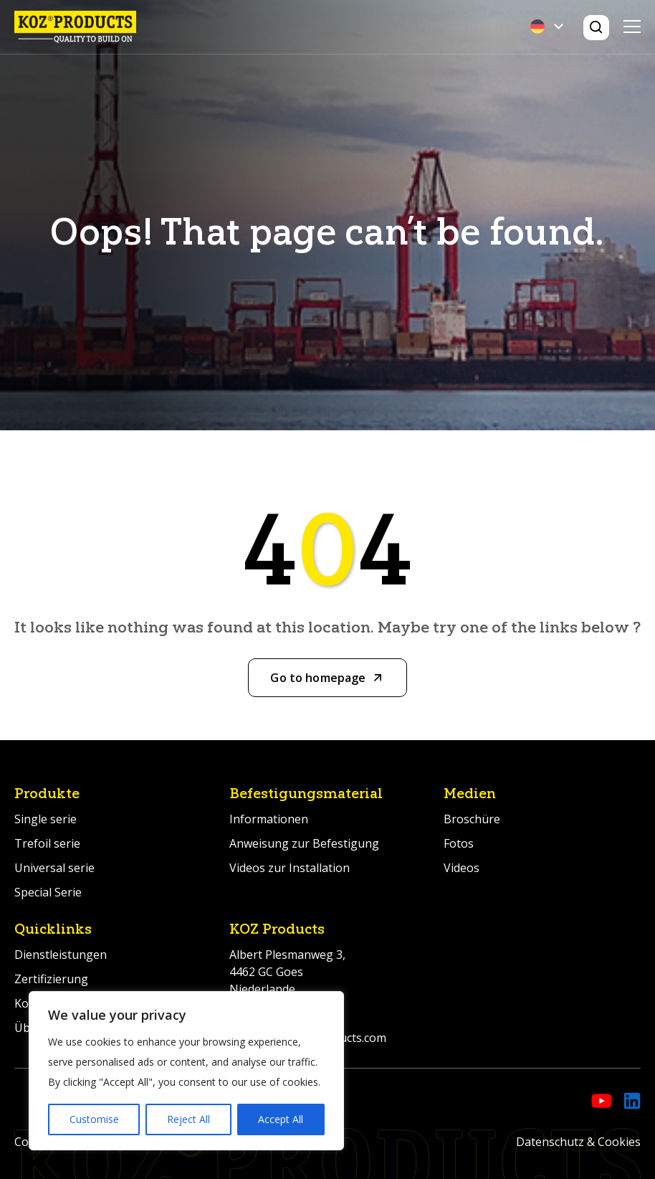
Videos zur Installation (289, 868)
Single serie (45, 819)
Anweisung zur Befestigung (304, 843)
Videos (461, 868)
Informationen (268, 819)
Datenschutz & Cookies (578, 1142)
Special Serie (48, 892)
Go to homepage (317, 678)
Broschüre (472, 819)
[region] (186, 1070)
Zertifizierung (51, 979)
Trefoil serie (47, 843)
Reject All (188, 1119)
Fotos (459, 843)
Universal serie (54, 868)
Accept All (280, 1119)
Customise (94, 1119)
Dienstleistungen (60, 954)
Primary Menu (632, 26)
